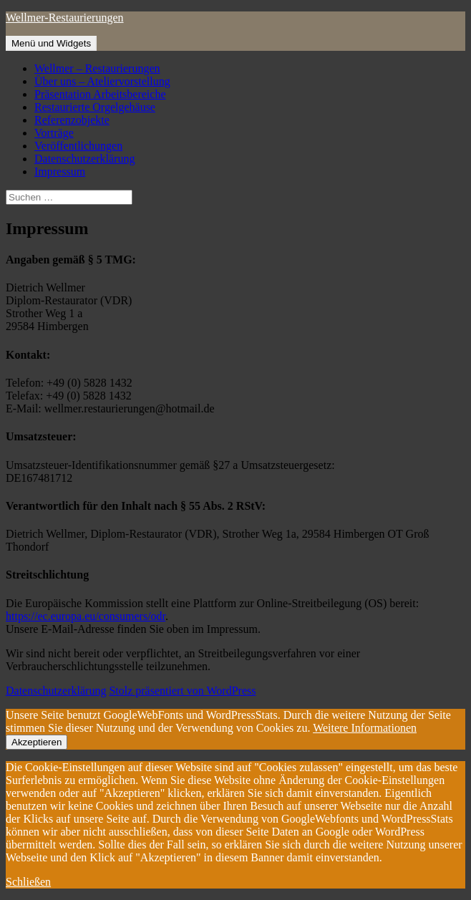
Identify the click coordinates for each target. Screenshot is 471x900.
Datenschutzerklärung (84, 159)
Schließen (28, 882)
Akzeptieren (36, 742)
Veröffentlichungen (78, 146)
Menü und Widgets (51, 43)
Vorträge (54, 133)
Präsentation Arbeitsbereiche (100, 94)
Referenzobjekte (72, 120)
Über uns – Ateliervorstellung (102, 81)
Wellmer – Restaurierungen (97, 68)
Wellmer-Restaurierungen (65, 17)
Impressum (59, 171)
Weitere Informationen (365, 728)
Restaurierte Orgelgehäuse (94, 107)
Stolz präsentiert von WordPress (182, 690)
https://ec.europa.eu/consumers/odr (85, 616)
